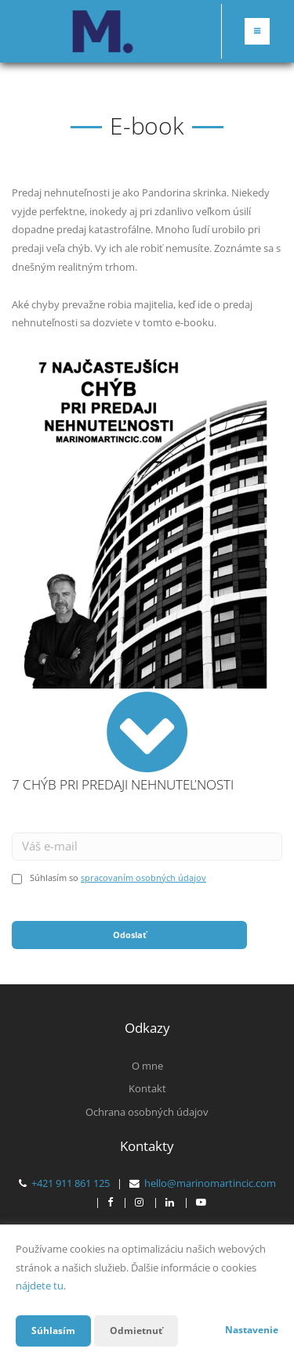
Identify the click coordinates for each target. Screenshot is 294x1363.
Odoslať (130, 934)
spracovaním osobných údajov (143, 877)
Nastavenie (251, 1329)
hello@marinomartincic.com (210, 1183)
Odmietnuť (136, 1330)
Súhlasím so (55, 877)
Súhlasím (53, 1330)
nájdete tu (40, 1285)
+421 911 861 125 (70, 1183)
